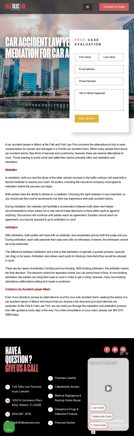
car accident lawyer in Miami (25, 144)
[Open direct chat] (121, 353)
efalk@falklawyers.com (26, 423)
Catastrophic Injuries (67, 387)
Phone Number (87, 81)
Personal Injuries (65, 423)
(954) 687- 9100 (21, 414)
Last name (109, 57)
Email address (87, 69)
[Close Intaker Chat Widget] (126, 353)
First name (85, 57)
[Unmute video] (108, 388)
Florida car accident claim (73, 149)
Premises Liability (65, 378)
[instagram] (123, 349)
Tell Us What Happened (92, 93)
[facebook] (107, 349)
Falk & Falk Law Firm (38, 306)
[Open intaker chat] (93, 432)
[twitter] (115, 349)
